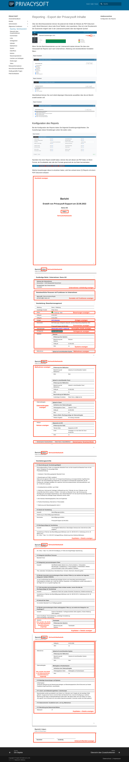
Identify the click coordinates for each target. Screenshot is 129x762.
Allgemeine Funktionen (18, 26)
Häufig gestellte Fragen (15, 71)
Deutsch (88, 4)
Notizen (12, 53)
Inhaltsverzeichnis (106, 16)
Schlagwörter (14, 40)
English (92, 4)
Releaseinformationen (15, 66)
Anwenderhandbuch (14, 19)
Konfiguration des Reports (108, 19)
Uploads (12, 43)
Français (96, 4)
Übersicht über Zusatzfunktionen (15, 32)
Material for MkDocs (20, 760)
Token (11, 63)
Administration (18, 24)
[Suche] (110, 4)
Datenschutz (107, 758)
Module (18, 21)
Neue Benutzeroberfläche (16, 68)
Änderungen (13, 61)
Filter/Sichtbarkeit (14, 73)
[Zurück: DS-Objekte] (36, 752)
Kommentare (13, 35)
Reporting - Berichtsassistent (18, 29)
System (12, 48)
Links (11, 38)
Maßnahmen (13, 46)
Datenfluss (13, 51)
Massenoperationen (15, 56)
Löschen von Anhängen (17, 58)
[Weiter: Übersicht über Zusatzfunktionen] (92, 752)
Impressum (117, 758)
